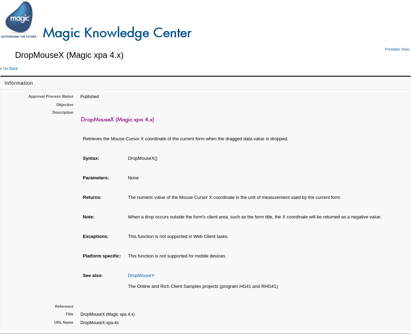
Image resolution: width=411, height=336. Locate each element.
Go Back (10, 68)
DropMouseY (141, 275)
